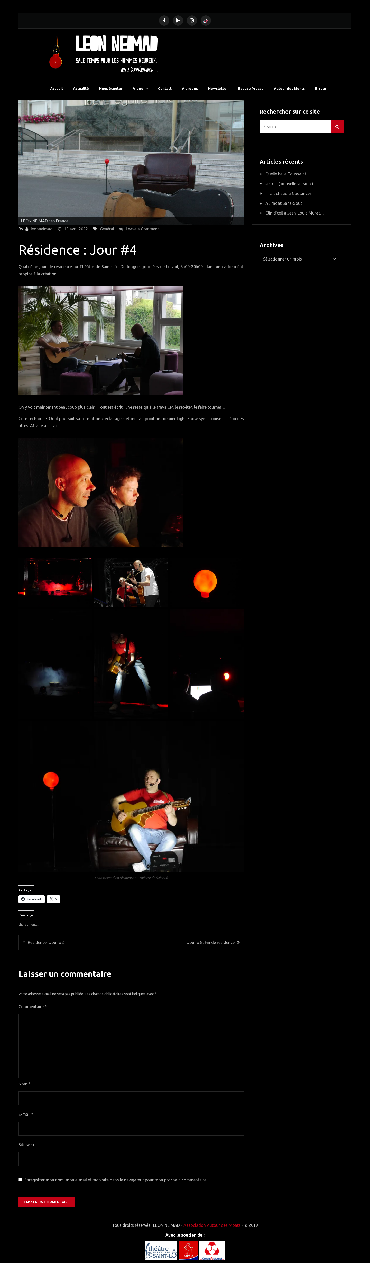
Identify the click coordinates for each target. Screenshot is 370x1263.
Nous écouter (111, 88)
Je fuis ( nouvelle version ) (289, 183)
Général (107, 228)
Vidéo (138, 88)
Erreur (320, 88)
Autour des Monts (289, 88)
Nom (24, 1083)
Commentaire (32, 1006)
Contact (165, 88)
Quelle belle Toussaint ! (286, 173)
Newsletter (218, 88)
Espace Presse (251, 88)
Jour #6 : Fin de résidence (211, 941)
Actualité (81, 88)
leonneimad (42, 228)
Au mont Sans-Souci (284, 202)
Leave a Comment (142, 228)
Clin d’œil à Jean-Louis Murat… (294, 212)
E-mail (25, 1113)
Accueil (56, 88)
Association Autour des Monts (212, 1224)
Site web (26, 1143)
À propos (190, 88)
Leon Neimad (115, 42)
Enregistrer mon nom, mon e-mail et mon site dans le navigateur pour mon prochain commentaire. (115, 1179)
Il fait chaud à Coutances (288, 192)
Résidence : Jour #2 (46, 941)
